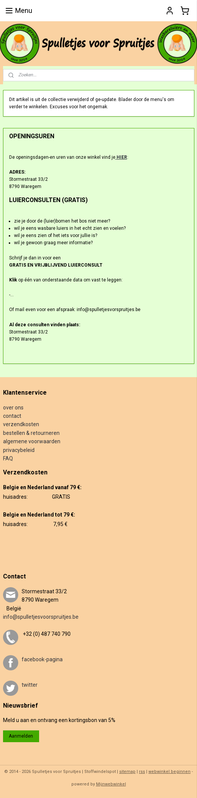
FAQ (8, 458)
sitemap (127, 771)
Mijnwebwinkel (111, 784)
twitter (30, 685)
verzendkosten (21, 424)
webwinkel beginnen (169, 771)
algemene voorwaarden (31, 441)
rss (142, 771)
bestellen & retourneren (31, 433)
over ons (13, 408)
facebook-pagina (42, 659)
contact (12, 416)
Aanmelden (21, 736)
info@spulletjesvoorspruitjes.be (41, 617)
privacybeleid (19, 450)
